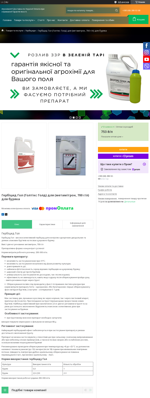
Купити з (123, 156)
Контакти (63, 20)
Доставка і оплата (79, 20)
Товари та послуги (23, 20)
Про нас (51, 20)
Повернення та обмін (103, 20)
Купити (123, 149)
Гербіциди (31, 30)
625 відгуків (123, 2)
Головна (7, 20)
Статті (41, 20)
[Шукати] (116, 10)
